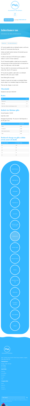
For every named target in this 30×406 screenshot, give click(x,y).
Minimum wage (15, 247)
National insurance (15, 258)
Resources (4, 43)
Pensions (15, 269)
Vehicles (15, 325)
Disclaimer (3, 375)
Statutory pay (15, 292)
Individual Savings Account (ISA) (15, 225)
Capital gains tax (15, 180)
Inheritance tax (15, 236)
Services (3, 387)
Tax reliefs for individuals (15, 303)
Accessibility (3, 373)
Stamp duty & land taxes (15, 281)
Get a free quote (9, 20)
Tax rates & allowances (12, 43)
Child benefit (15, 191)
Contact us (3, 389)
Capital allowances (15, 169)
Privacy (2, 377)
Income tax (15, 213)
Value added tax (15, 314)
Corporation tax (15, 202)
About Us (3, 385)
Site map (3, 371)
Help (2, 378)
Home (2, 383)
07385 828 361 (22, 19)
